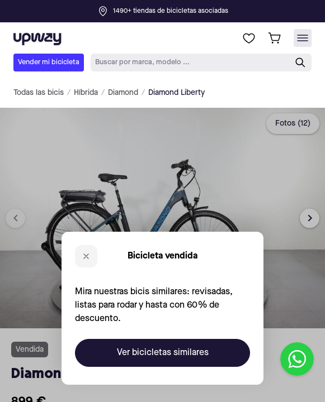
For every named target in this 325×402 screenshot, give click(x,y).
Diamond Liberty (176, 93)
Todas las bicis (38, 93)
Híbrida (86, 93)
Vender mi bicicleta (48, 62)
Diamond (123, 93)
